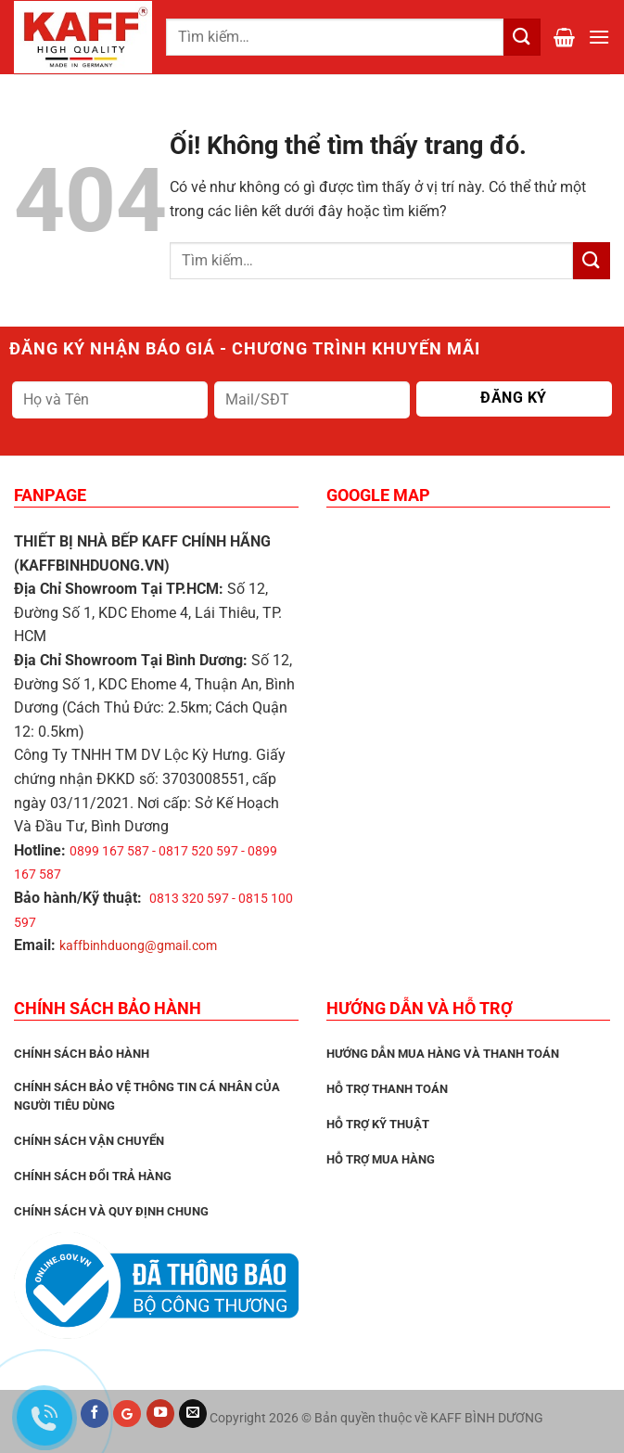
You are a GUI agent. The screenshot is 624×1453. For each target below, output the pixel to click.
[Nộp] (591, 260)
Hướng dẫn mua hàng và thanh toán (442, 1054)
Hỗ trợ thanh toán (387, 1089)
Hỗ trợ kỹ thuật (377, 1124)
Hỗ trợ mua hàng (380, 1159)
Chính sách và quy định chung (111, 1211)
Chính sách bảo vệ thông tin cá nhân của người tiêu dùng (147, 1096)
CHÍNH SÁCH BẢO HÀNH (81, 1054)
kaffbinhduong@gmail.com (138, 945)
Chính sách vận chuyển (89, 1141)
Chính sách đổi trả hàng (93, 1176)
